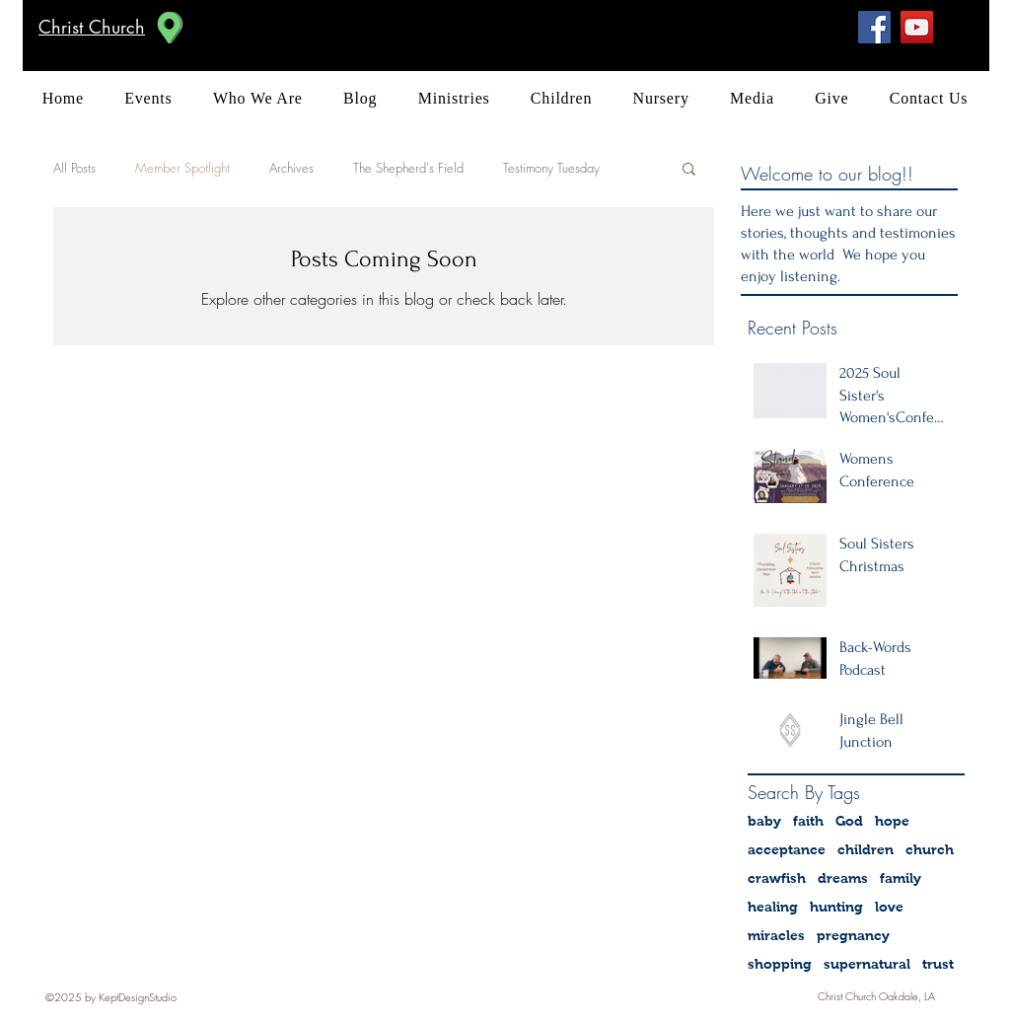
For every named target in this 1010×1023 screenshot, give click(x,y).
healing (773, 906)
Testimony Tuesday (551, 168)
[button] (689, 170)
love (889, 906)
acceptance (787, 849)
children (865, 849)
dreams (843, 878)
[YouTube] (917, 27)
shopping (780, 964)
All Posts (74, 168)
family (900, 878)
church (929, 849)
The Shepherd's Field (408, 168)
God (849, 821)
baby (764, 821)
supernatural (867, 964)
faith (808, 821)
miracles (776, 935)
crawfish (777, 878)
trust (938, 964)
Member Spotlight (182, 168)
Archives (291, 168)
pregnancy (853, 935)
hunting (836, 906)
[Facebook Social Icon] (874, 27)
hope (892, 821)
